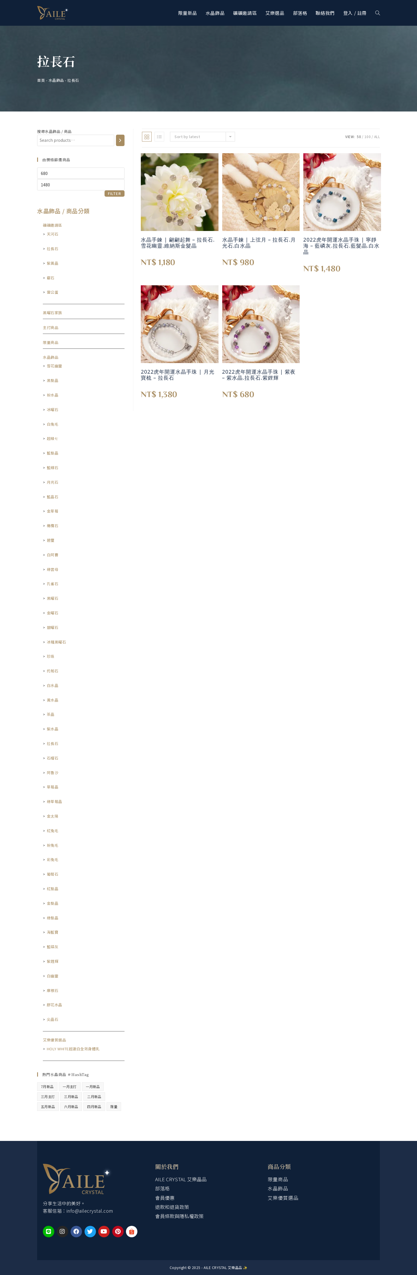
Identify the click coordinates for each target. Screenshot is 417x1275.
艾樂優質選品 (54, 1040)
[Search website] (377, 13)
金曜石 (53, 612)
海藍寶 (53, 932)
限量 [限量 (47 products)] (113, 1106)
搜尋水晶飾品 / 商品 (54, 131)
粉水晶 (53, 395)
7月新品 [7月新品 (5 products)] (47, 1086)
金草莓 (53, 511)
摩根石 (53, 990)
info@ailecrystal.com (90, 1210)
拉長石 (53, 248)
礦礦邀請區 (52, 225)
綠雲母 (53, 569)
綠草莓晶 (54, 801)
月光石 (53, 482)
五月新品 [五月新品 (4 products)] (48, 1106)
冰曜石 (53, 409)
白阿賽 (53, 554)
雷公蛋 (53, 292)
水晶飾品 (56, 80)
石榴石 (53, 758)
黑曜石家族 (52, 312)
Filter (114, 193)
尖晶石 (53, 1019)
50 (359, 136)
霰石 (51, 277)
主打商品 (50, 327)
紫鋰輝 (53, 961)
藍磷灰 (53, 946)
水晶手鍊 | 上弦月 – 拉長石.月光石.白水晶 (259, 243)
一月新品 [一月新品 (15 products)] (93, 1086)
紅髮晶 (53, 888)
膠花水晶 (54, 1004)
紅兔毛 (53, 830)
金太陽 (53, 816)
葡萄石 (53, 874)
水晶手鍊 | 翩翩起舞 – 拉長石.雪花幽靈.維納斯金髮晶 (177, 243)
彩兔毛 (53, 859)
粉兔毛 (53, 845)
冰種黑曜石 (56, 642)
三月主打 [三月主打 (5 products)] (48, 1096)
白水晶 (53, 685)
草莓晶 (53, 787)
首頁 (41, 80)
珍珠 (51, 656)
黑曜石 (53, 598)
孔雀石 (53, 583)
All (377, 136)
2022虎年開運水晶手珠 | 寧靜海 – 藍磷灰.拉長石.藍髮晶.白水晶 (341, 246)
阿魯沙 (53, 772)
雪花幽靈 (54, 365)
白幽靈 (53, 976)
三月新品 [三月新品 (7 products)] (71, 1096)
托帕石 (53, 671)
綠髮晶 (53, 918)
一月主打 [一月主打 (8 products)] (70, 1086)
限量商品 (50, 342)
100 (367, 136)
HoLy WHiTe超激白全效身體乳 (73, 1048)
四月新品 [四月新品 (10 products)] (94, 1106)
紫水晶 (53, 729)
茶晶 (51, 714)
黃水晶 (53, 700)
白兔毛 (53, 424)
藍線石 (53, 467)
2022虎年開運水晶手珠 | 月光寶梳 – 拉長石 (177, 375)
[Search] (120, 140)
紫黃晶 (53, 263)
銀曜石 (53, 627)
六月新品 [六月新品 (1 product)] (71, 1106)
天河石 (53, 234)
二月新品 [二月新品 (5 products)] (94, 1096)
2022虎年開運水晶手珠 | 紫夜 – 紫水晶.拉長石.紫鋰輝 (259, 375)
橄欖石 (53, 525)
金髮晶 (53, 903)
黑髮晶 (53, 380)
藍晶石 (53, 496)
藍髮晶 (53, 453)
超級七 (53, 438)
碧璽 (51, 540)
